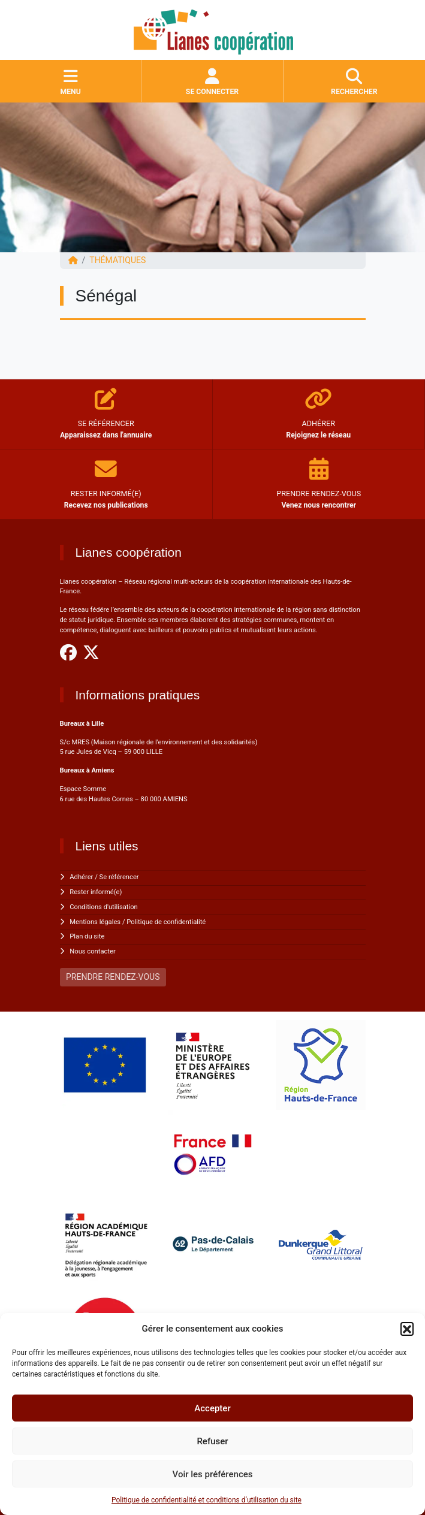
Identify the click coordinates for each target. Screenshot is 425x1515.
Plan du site (87, 936)
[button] (407, 1329)
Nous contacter (92, 951)
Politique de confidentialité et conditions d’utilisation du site (206, 1500)
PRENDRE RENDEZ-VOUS (112, 977)
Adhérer (81, 877)
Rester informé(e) (96, 892)
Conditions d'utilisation (103, 907)
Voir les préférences (213, 1474)
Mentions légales (95, 922)
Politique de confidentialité (166, 922)
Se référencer (119, 877)
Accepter (212, 1408)
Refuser (212, 1441)
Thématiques (117, 260)
